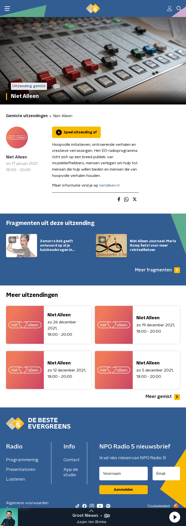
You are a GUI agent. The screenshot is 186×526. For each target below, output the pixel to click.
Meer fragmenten (157, 270)
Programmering (22, 460)
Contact (71, 460)
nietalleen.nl (109, 185)
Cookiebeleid (158, 506)
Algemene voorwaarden (27, 503)
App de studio (70, 472)
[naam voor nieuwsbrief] (123, 473)
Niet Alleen (16, 157)
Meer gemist (163, 397)
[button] (174, 517)
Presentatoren (20, 469)
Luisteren (15, 479)
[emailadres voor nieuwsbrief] (166, 473)
